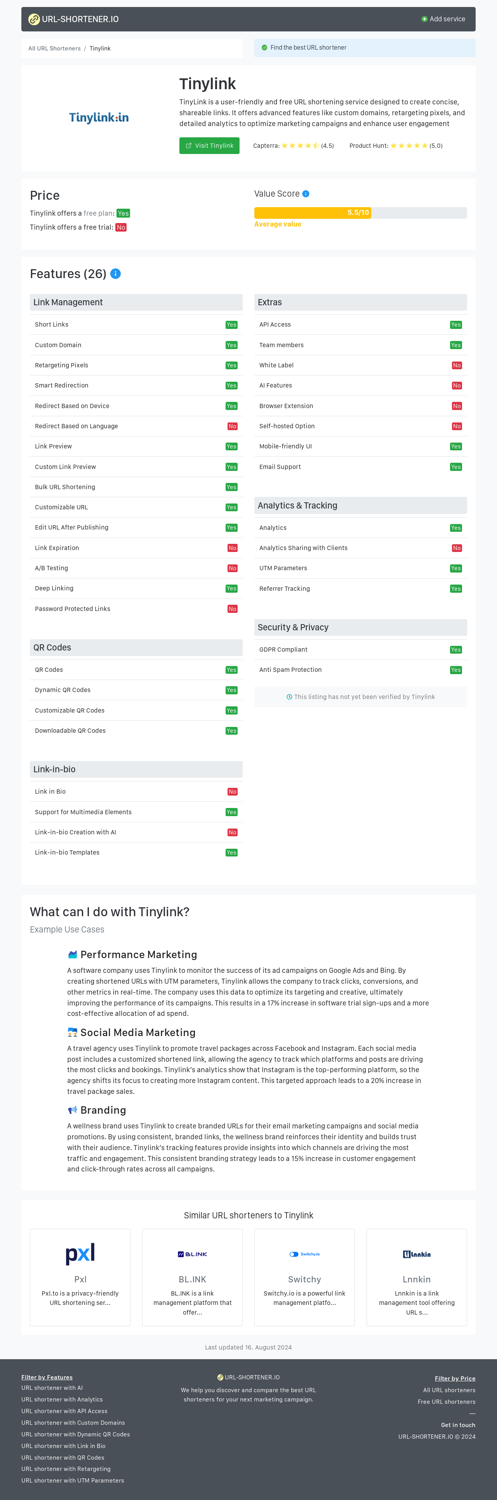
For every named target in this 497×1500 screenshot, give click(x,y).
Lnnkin (417, 1279)
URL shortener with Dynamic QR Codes (75, 1434)
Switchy (304, 1279)
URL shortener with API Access (64, 1411)
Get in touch (458, 1425)
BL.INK (192, 1279)
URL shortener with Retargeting (66, 1468)
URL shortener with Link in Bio (63, 1446)
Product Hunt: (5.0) (396, 145)
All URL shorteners (449, 1390)
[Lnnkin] (416, 1256)
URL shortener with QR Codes (62, 1457)
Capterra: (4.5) (293, 145)
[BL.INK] (192, 1256)
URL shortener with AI (52, 1387)
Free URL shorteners (447, 1401)
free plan (98, 213)
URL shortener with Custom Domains (73, 1422)
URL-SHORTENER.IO (73, 19)
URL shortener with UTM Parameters (72, 1480)
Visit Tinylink (209, 145)
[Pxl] (80, 1256)
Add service (443, 18)
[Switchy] (304, 1256)
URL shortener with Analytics (62, 1399)
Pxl (80, 1279)
